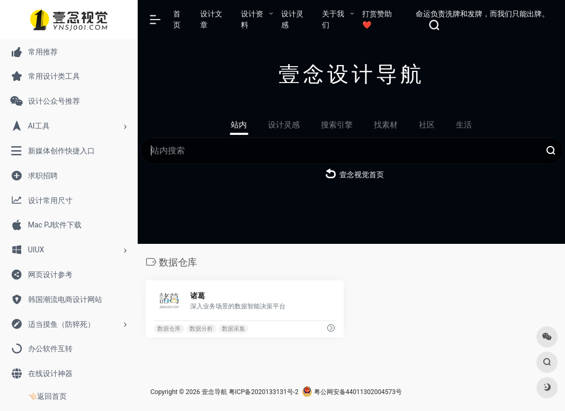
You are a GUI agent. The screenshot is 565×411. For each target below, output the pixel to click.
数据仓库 (169, 328)
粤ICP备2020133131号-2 (264, 392)
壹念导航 (214, 392)
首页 (177, 19)
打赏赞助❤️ (377, 19)
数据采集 (233, 328)
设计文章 (211, 19)
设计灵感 (292, 19)
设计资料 (252, 19)
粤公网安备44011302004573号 (352, 392)
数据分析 (201, 328)
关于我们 (333, 19)
